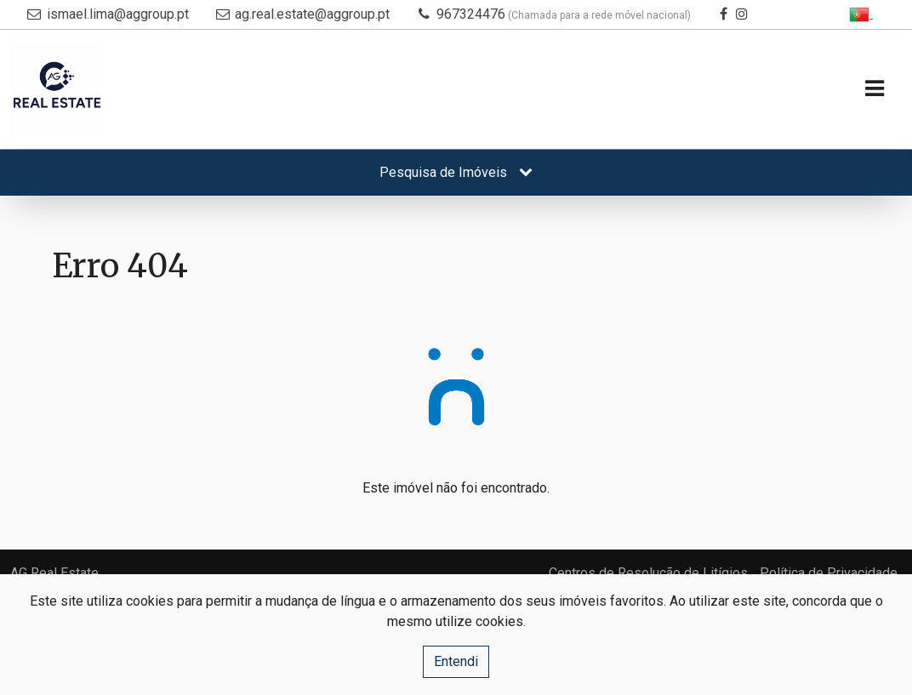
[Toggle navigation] (874, 90)
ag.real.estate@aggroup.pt (312, 14)
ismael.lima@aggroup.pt (118, 14)
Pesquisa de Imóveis (456, 172)
